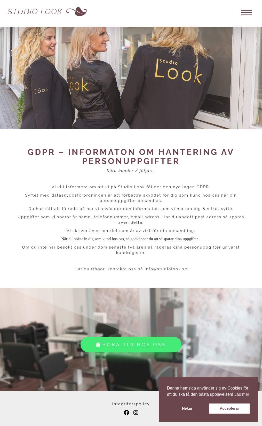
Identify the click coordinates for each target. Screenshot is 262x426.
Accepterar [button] (229, 408)
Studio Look (35, 11)
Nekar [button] (187, 408)
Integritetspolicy (131, 404)
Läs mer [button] (241, 394)
